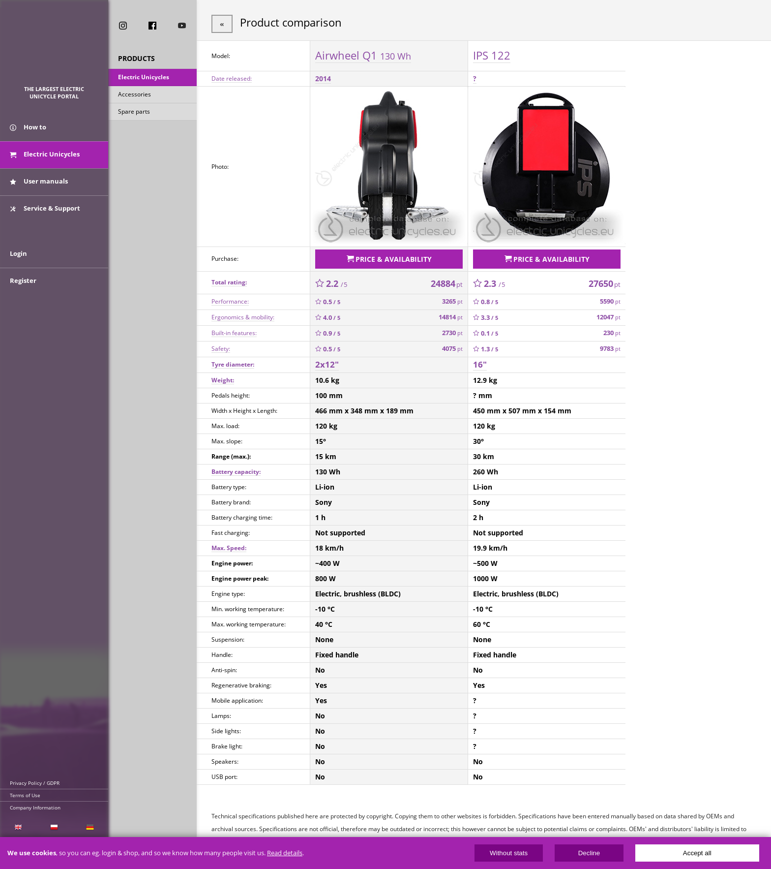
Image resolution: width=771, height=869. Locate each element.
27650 (605, 280)
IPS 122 (491, 53)
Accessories (134, 95)
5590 (610, 298)
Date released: (231, 77)
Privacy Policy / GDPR (34, 782)
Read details (284, 853)
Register (23, 291)
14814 (451, 314)
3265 (452, 298)
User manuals (39, 186)
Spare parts (134, 112)
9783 (610, 345)
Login (18, 264)
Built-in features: (234, 329)
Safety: (220, 345)
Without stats (509, 853)
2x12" (327, 361)
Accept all (697, 853)
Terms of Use (25, 795)
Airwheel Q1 (363, 53)
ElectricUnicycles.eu (54, 47)
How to (28, 131)
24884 (447, 280)
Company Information (35, 807)
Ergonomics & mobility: (242, 313)
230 (612, 329)
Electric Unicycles (143, 78)
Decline (589, 853)
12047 (608, 314)
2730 (452, 329)
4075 (452, 345)
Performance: (230, 298)
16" (480, 361)
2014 (323, 77)
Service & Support (45, 213)
